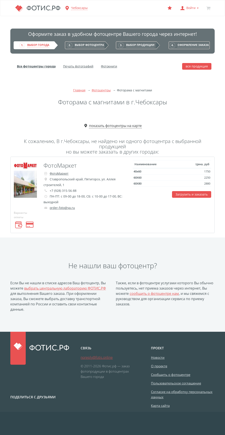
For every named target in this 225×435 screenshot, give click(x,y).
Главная (79, 90)
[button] (189, 8)
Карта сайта (160, 405)
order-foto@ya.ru (62, 208)
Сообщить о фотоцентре (170, 374)
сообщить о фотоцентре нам (154, 293)
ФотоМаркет (60, 165)
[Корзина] (208, 8)
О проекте (159, 366)
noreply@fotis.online (97, 357)
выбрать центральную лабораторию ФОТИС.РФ (65, 288)
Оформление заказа (193, 45)
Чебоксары (79, 8)
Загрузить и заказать (192, 194)
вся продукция (197, 66)
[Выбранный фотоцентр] (169, 8)
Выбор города (38, 45)
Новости (158, 357)
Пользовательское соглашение (176, 383)
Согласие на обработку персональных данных (181, 394)
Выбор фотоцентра (89, 45)
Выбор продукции (140, 45)
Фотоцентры (101, 90)
